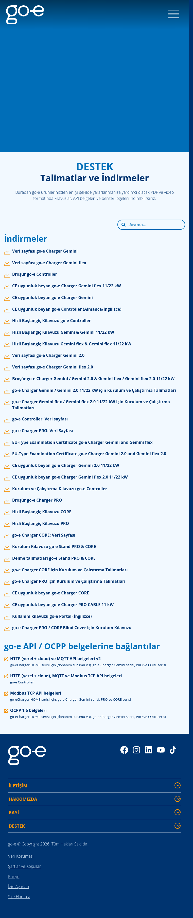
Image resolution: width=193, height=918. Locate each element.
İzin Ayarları (18, 886)
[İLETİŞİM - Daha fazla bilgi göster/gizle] (177, 785)
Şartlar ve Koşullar (24, 866)
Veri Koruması (20, 856)
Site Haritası (19, 896)
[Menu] (173, 15)
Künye (13, 876)
